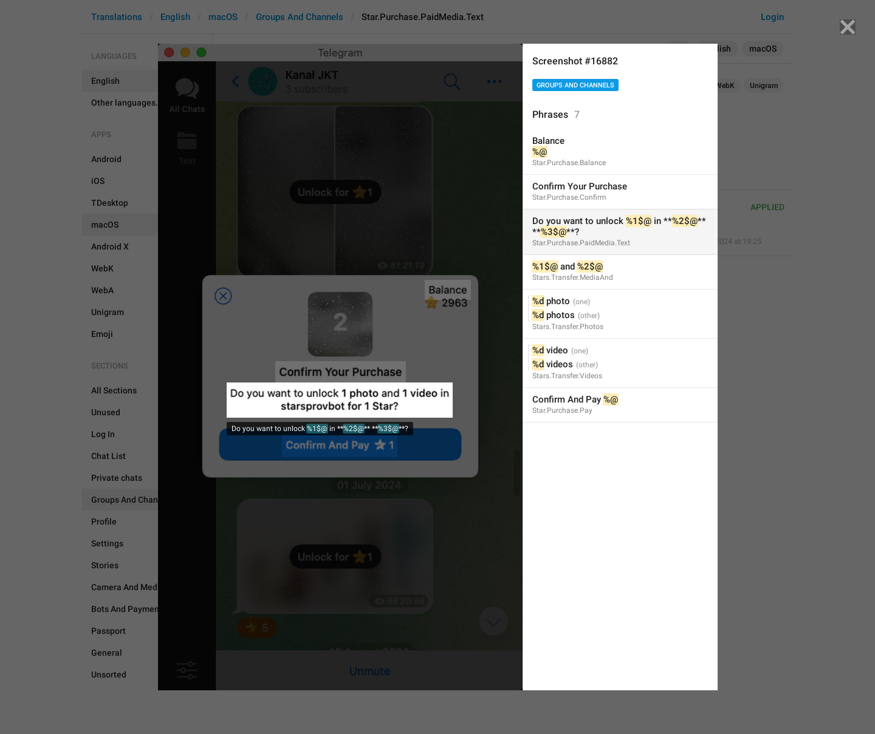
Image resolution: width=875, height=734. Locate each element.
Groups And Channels (575, 85)
